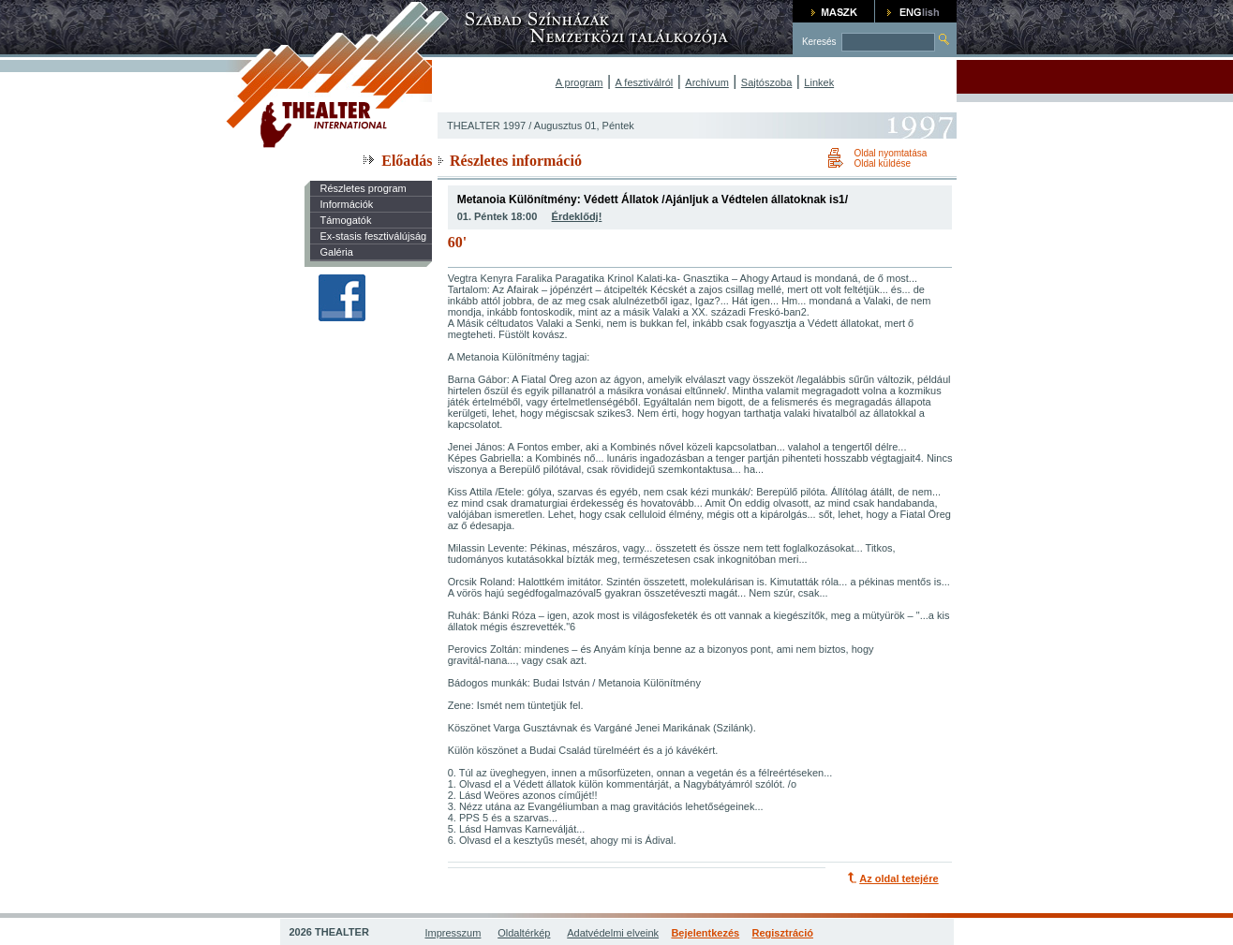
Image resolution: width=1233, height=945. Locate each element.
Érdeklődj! (577, 216)
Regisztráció (782, 932)
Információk (346, 204)
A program (579, 82)
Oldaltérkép (524, 932)
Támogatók (345, 220)
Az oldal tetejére (898, 878)
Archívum (706, 82)
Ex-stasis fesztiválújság (372, 236)
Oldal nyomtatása (890, 153)
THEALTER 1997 (486, 125)
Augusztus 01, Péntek (584, 125)
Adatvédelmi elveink (613, 932)
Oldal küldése (882, 163)
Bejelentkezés (705, 932)
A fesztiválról (645, 82)
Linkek (819, 82)
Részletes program (362, 188)
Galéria (335, 252)
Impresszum (453, 932)
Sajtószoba (766, 82)
